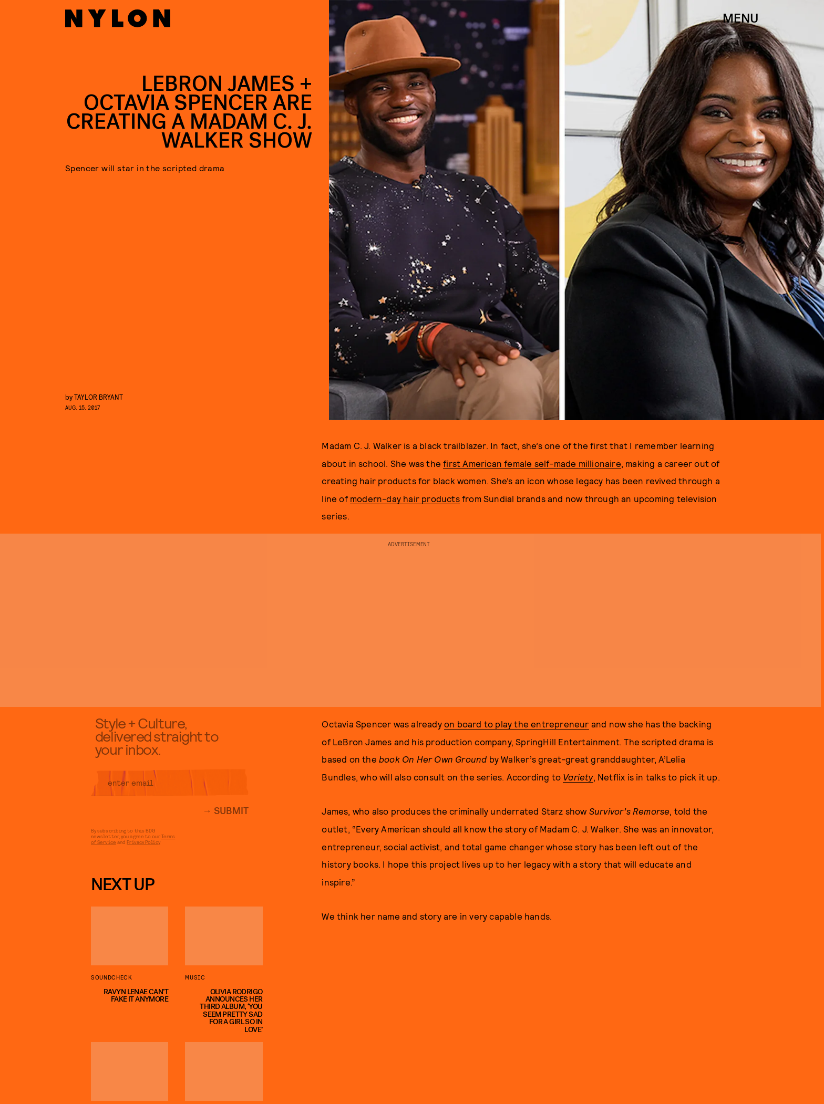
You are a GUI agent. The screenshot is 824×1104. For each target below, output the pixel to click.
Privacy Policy (143, 847)
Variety (578, 777)
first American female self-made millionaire (532, 463)
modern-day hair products (405, 498)
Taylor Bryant (98, 396)
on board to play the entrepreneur (516, 723)
